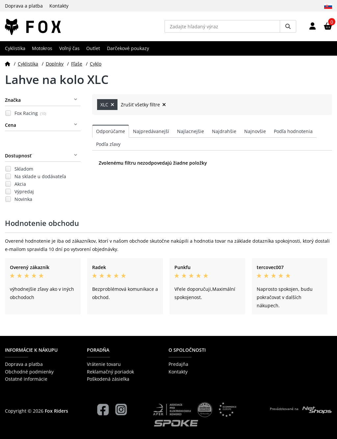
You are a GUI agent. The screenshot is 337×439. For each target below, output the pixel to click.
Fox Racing (30, 113)
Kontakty (58, 6)
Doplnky (55, 64)
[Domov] (7, 64)
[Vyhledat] (288, 26)
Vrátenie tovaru (104, 364)
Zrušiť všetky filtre (143, 104)
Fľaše (76, 64)
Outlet (93, 48)
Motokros (42, 48)
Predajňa (178, 364)
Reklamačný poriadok (110, 372)
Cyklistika (15, 48)
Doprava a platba (24, 6)
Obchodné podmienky (29, 372)
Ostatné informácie (26, 379)
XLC (107, 104)
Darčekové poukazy (128, 48)
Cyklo (95, 64)
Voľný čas (69, 48)
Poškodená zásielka (108, 379)
